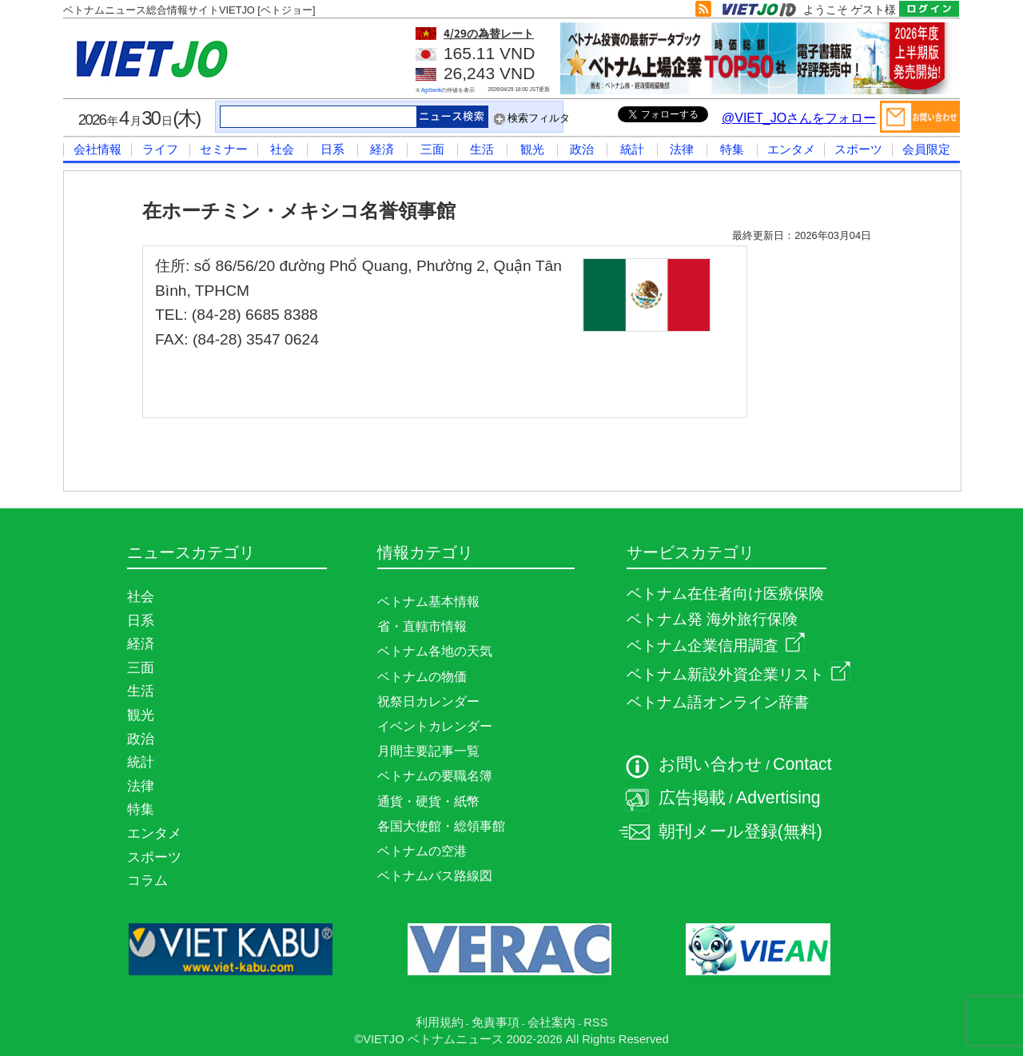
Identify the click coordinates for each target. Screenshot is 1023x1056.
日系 (332, 149)
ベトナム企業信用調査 (716, 645)
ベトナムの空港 (422, 851)
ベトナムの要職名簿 (434, 776)
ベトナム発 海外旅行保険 (712, 619)
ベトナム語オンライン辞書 (718, 702)
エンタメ (791, 149)
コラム (147, 880)
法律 (682, 149)
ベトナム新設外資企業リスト (738, 674)
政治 (582, 149)
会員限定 (926, 149)
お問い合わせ (710, 764)
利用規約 (440, 1022)
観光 (532, 149)
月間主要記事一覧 (428, 751)
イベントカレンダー (434, 726)
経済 (382, 149)
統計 (632, 149)
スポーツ (858, 149)
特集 (732, 149)
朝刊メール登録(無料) (740, 831)
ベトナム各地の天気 (434, 651)
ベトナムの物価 (422, 676)
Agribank (431, 90)
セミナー (224, 149)
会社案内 (551, 1022)
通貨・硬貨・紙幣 (428, 801)
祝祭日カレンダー (428, 701)
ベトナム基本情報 (428, 601)
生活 (482, 149)
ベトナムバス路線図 (434, 876)
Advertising (778, 797)
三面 (432, 149)
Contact (802, 764)
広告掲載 (692, 797)
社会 (282, 149)
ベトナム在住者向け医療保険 (725, 593)
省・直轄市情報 (422, 626)
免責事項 (495, 1022)
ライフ (160, 149)
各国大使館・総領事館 (441, 826)
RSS (595, 1022)
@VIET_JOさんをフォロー (799, 118)
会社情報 (97, 149)
